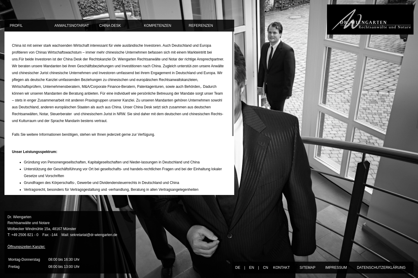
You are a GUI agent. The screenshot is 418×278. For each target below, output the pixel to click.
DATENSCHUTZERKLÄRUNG (381, 267)
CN (265, 267)
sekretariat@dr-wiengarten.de (93, 235)
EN (251, 267)
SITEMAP (307, 267)
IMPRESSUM (336, 267)
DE (237, 267)
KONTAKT (281, 267)
